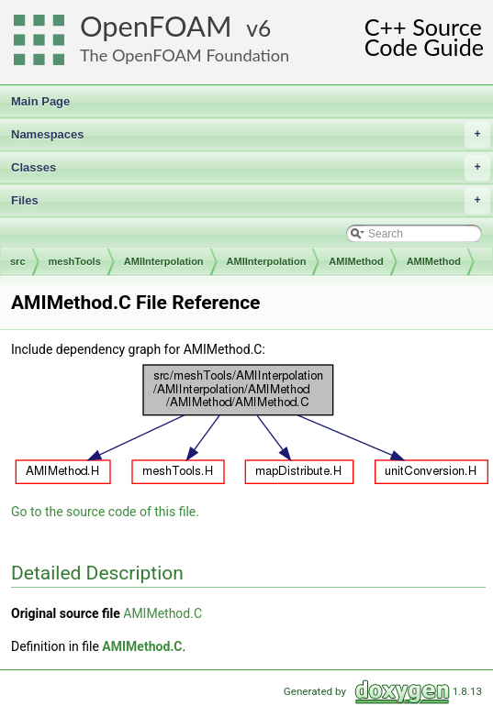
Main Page (40, 101)
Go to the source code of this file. (105, 511)
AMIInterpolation (164, 261)
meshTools (75, 261)
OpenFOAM (156, 26)
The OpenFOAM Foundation (184, 55)
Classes (250, 168)
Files (250, 201)
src (18, 261)
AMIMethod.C (162, 613)
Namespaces (250, 135)
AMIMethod (356, 261)
